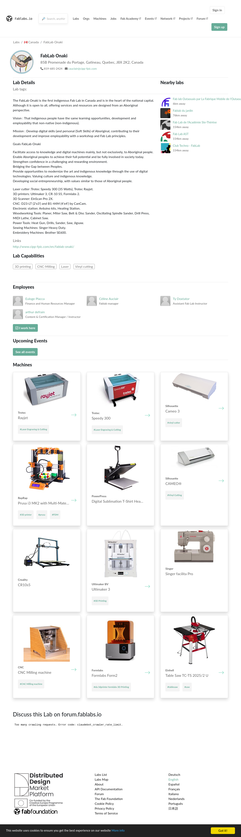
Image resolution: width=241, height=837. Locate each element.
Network (168, 18)
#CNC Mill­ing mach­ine (31, 684)
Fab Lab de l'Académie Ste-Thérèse (195, 122)
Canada (31, 42)
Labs (76, 18)
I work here (25, 328)
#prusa (41, 514)
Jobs (113, 18)
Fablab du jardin (183, 110)
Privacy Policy (104, 808)
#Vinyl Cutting (174, 495)
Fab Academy (130, 18)
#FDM (55, 514)
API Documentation (109, 789)
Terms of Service (106, 813)
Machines (100, 18)
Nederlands (176, 799)
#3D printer (26, 514)
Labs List (101, 774)
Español (173, 784)
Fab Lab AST (180, 134)
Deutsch (174, 774)
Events (151, 18)
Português (175, 803)
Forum (202, 18)
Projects (186, 18)
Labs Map (101, 779)
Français (174, 789)
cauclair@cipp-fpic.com (82, 68)
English (173, 779)
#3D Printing (100, 600)
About (99, 784)
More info (124, 831)
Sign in (217, 10)
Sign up (219, 27)
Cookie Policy (104, 803)
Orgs (86, 18)
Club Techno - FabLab (186, 145)
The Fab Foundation (109, 799)
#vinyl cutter (173, 422)
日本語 (173, 808)
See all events (25, 352)
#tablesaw (172, 687)
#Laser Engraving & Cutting (33, 429)
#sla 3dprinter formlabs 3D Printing (111, 687)
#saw (187, 687)
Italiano (173, 794)
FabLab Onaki (53, 42)
